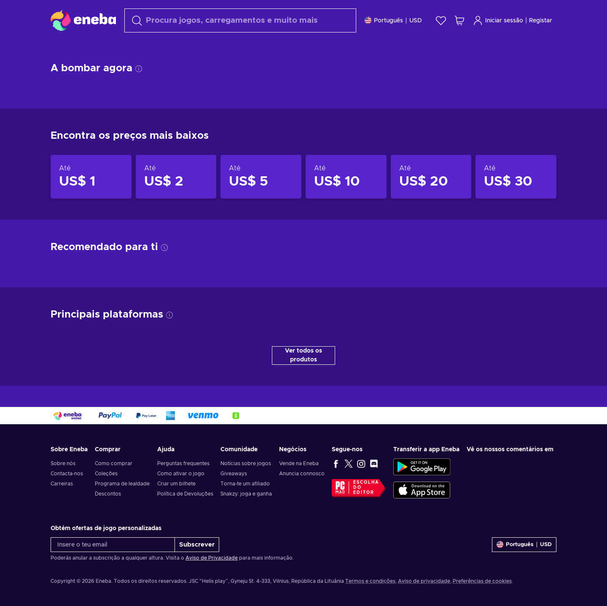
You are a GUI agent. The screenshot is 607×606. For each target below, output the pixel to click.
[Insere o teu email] (113, 551)
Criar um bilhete (176, 490)
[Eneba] (83, 20)
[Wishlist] (441, 20)
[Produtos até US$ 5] (260, 198)
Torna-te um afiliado (245, 490)
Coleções (106, 480)
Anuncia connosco (302, 480)
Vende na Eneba (299, 470)
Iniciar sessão (498, 20)
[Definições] (393, 20)
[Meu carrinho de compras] (459, 20)
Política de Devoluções (185, 501)
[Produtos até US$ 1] (91, 198)
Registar (540, 21)
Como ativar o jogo (180, 480)
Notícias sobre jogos (245, 470)
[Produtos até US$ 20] (431, 198)
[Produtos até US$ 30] (515, 198)
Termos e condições (370, 588)
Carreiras (62, 490)
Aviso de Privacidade (211, 565)
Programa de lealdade (122, 490)
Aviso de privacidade (424, 588)
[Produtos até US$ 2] (176, 198)
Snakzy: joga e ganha (246, 501)
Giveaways (233, 480)
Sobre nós (63, 470)
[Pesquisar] (240, 20)
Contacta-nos (67, 480)
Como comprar (113, 470)
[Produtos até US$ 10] (346, 198)
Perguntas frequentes (183, 470)
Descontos (108, 501)
